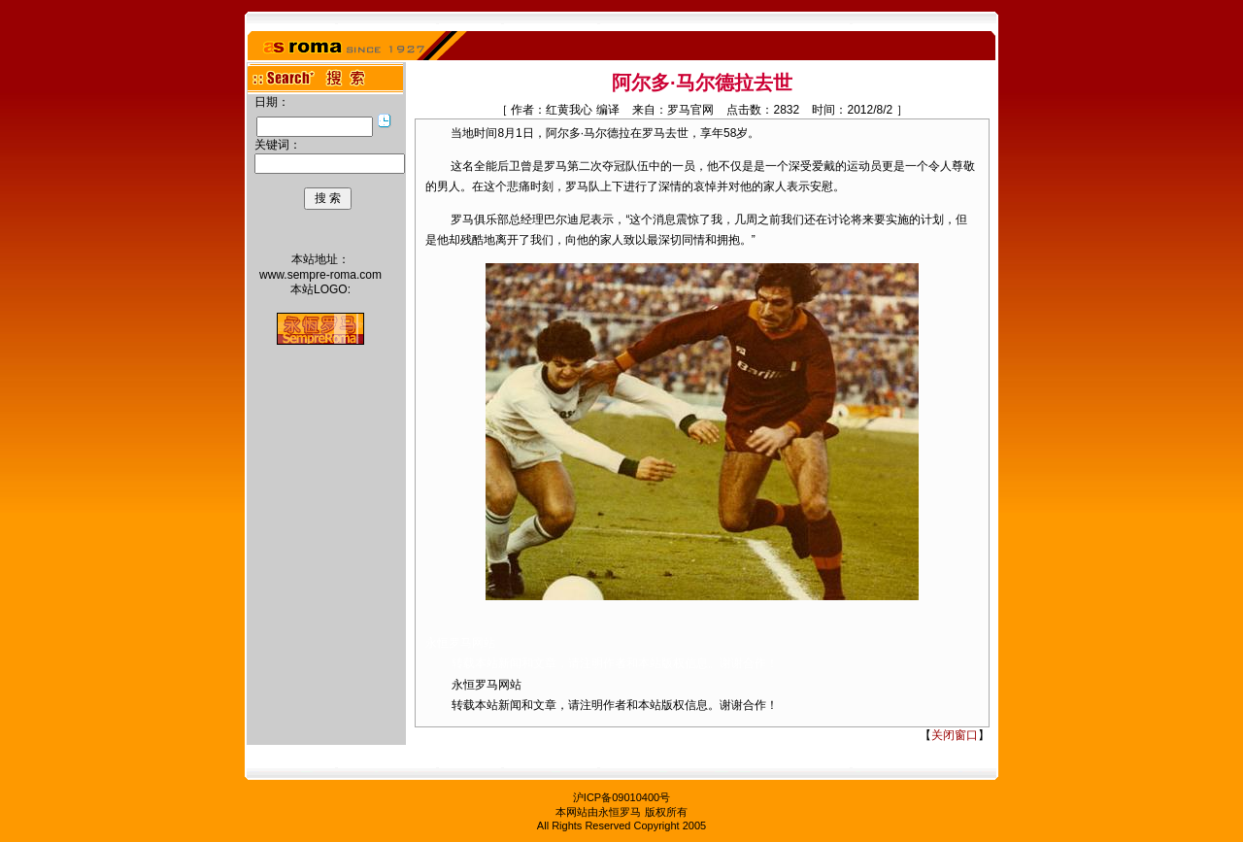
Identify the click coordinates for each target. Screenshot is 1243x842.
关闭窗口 (954, 735)
